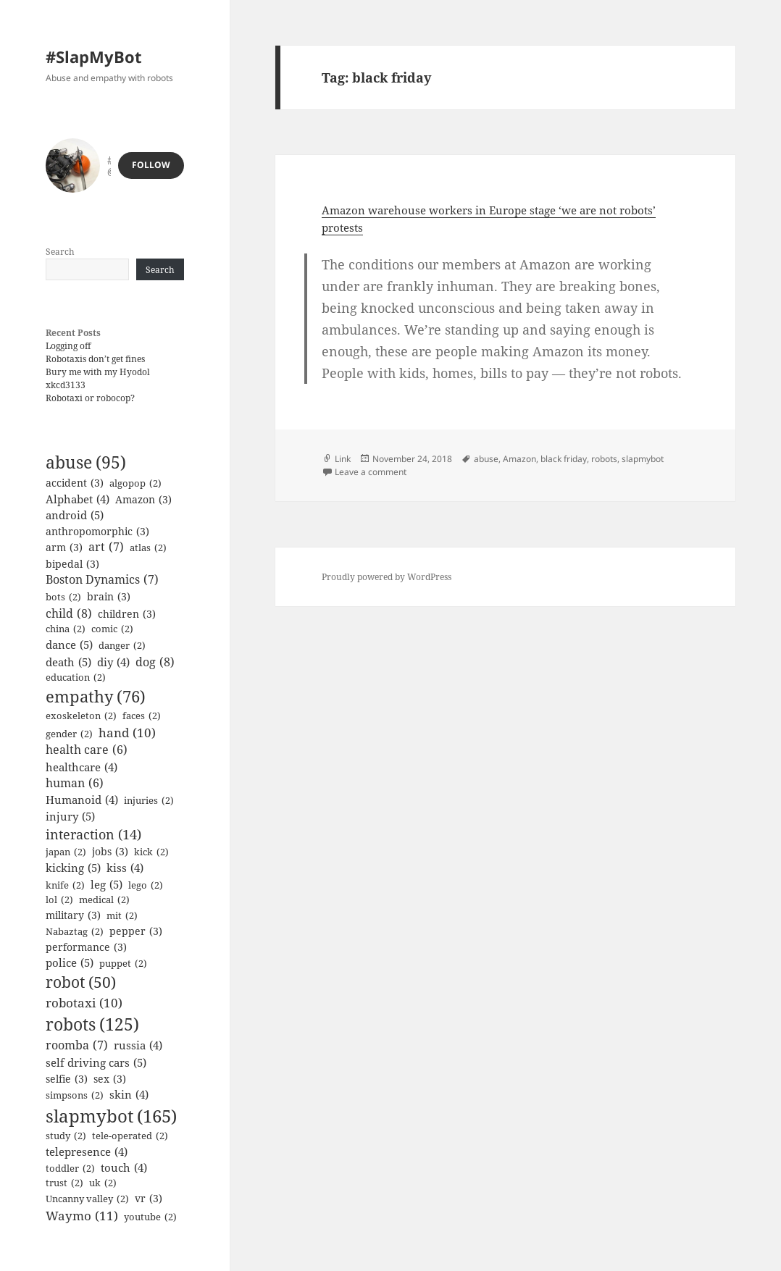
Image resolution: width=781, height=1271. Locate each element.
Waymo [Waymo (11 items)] (82, 1216)
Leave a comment (370, 472)
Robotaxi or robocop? (90, 398)
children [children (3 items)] (127, 613)
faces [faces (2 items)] (141, 716)
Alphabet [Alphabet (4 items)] (77, 499)
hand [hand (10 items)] (127, 732)
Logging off (68, 346)
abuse (486, 459)
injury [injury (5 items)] (70, 816)
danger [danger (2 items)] (122, 646)
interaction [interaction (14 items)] (93, 834)
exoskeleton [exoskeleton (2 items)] (81, 716)
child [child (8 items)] (69, 613)
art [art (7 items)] (106, 547)
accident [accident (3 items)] (75, 482)
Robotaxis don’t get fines (95, 359)
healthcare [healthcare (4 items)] (81, 767)
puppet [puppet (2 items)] (123, 964)
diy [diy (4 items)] (113, 662)
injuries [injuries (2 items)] (149, 801)
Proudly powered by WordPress (386, 577)
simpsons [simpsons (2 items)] (75, 1095)
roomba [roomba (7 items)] (77, 1045)
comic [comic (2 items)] (112, 629)
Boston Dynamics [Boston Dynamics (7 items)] (102, 580)
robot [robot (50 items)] (81, 982)
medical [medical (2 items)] (104, 900)
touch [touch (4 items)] (124, 1167)
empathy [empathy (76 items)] (96, 697)
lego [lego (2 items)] (145, 885)
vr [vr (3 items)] (148, 1198)
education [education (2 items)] (76, 678)
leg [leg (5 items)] (106, 884)
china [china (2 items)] (65, 629)
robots (604, 459)
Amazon (519, 459)
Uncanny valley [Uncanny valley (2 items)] (87, 1199)
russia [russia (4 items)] (138, 1045)
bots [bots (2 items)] (63, 597)
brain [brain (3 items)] (108, 596)
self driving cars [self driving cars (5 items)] (96, 1062)
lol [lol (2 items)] (59, 900)
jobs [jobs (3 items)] (110, 851)
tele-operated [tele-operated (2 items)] (130, 1136)
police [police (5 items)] (69, 963)
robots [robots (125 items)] (92, 1024)
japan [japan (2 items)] (66, 852)
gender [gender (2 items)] (69, 734)
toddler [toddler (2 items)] (70, 1169)
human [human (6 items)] (75, 783)
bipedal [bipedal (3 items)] (72, 563)
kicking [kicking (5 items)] (73, 868)
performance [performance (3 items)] (86, 947)
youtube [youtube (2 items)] (150, 1217)
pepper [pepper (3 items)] (135, 931)
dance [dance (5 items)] (69, 645)
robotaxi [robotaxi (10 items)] (84, 1003)
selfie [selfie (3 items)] (67, 1078)
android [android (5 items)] (75, 515)
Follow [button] (151, 165)
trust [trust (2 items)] (64, 1183)
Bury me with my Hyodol (98, 372)
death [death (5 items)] (68, 662)
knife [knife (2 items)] (65, 885)
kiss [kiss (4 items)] (124, 868)
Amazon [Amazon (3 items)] (143, 499)
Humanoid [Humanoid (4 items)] (82, 800)
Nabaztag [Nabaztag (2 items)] (75, 932)
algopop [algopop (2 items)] (135, 484)
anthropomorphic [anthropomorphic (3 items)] (97, 531)
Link (343, 459)
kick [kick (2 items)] (151, 852)
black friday (563, 459)
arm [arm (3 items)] (64, 547)
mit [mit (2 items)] (122, 916)
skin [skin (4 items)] (129, 1094)
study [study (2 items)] (66, 1136)
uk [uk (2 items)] (103, 1183)
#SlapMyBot (94, 56)
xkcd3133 (65, 385)
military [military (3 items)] (73, 915)
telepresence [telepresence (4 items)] (87, 1151)
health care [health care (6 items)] (87, 750)
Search (60, 252)
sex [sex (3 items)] (109, 1078)
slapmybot (643, 459)
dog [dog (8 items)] (155, 662)
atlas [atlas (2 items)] (148, 548)
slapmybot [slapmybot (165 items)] (111, 1116)
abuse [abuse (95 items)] (86, 462)
